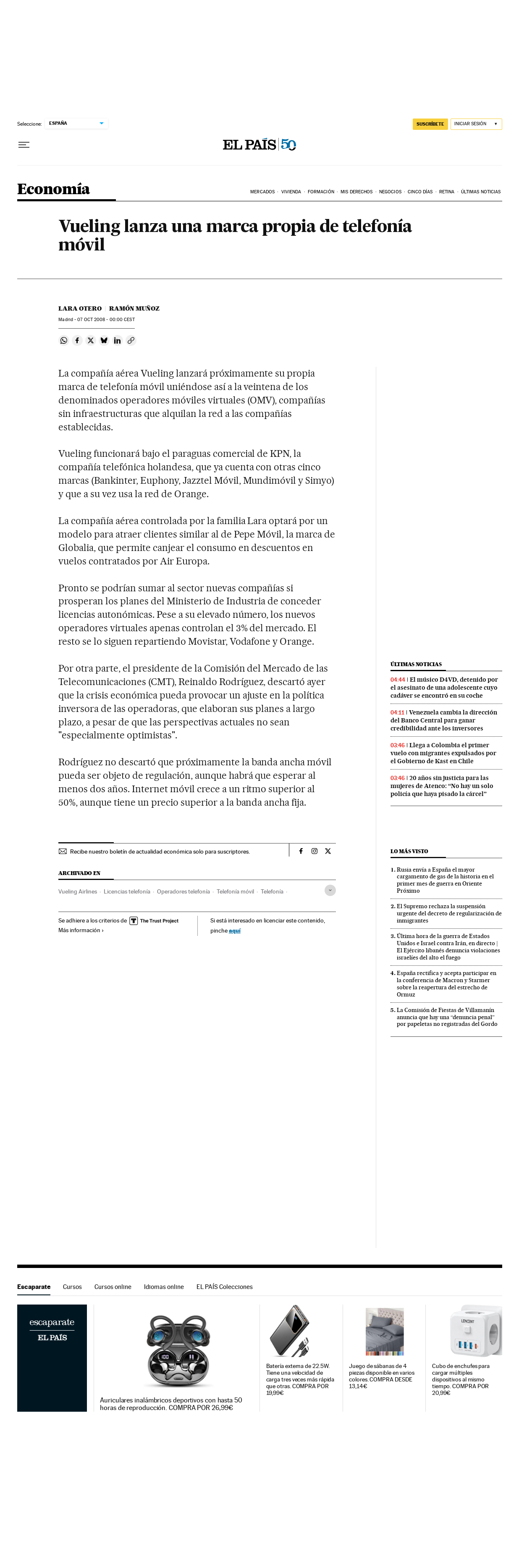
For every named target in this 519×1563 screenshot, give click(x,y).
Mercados (262, 192)
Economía (53, 190)
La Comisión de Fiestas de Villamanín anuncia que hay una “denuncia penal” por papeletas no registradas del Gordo (447, 1017)
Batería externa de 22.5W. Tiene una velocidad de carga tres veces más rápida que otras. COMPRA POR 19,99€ (300, 1379)
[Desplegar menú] (24, 145)
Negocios (390, 192)
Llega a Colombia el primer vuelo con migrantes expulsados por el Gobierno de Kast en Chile (443, 753)
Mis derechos (356, 192)
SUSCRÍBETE (430, 124)
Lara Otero (80, 308)
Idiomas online (164, 1286)
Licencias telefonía (127, 891)
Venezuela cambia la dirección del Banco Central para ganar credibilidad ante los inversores (444, 720)
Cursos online (112, 1286)
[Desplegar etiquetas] (330, 890)
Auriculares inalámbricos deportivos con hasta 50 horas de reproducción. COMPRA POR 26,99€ (171, 1404)
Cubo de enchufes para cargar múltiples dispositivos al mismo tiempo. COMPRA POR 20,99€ (461, 1379)
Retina (447, 192)
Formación (321, 192)
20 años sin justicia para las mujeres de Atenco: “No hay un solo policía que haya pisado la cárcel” (442, 786)
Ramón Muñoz (134, 308)
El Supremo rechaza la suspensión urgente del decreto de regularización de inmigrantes (449, 913)
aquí (235, 930)
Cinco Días (420, 192)
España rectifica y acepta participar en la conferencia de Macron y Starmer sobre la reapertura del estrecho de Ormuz (446, 984)
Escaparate (33, 1286)
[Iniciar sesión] (476, 124)
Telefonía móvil (235, 891)
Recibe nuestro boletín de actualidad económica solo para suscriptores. (160, 851)
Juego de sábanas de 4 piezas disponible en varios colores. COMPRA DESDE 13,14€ (381, 1376)
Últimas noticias (416, 664)
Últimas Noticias (481, 192)
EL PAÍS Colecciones (225, 1286)
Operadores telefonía (183, 891)
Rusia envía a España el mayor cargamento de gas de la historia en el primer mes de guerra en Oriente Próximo (445, 880)
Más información (81, 930)
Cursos (72, 1286)
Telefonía (272, 891)
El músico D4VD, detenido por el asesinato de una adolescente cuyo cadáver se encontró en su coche (444, 687)
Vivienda (291, 192)
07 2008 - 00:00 (105, 319)
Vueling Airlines (77, 891)
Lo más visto (409, 851)
